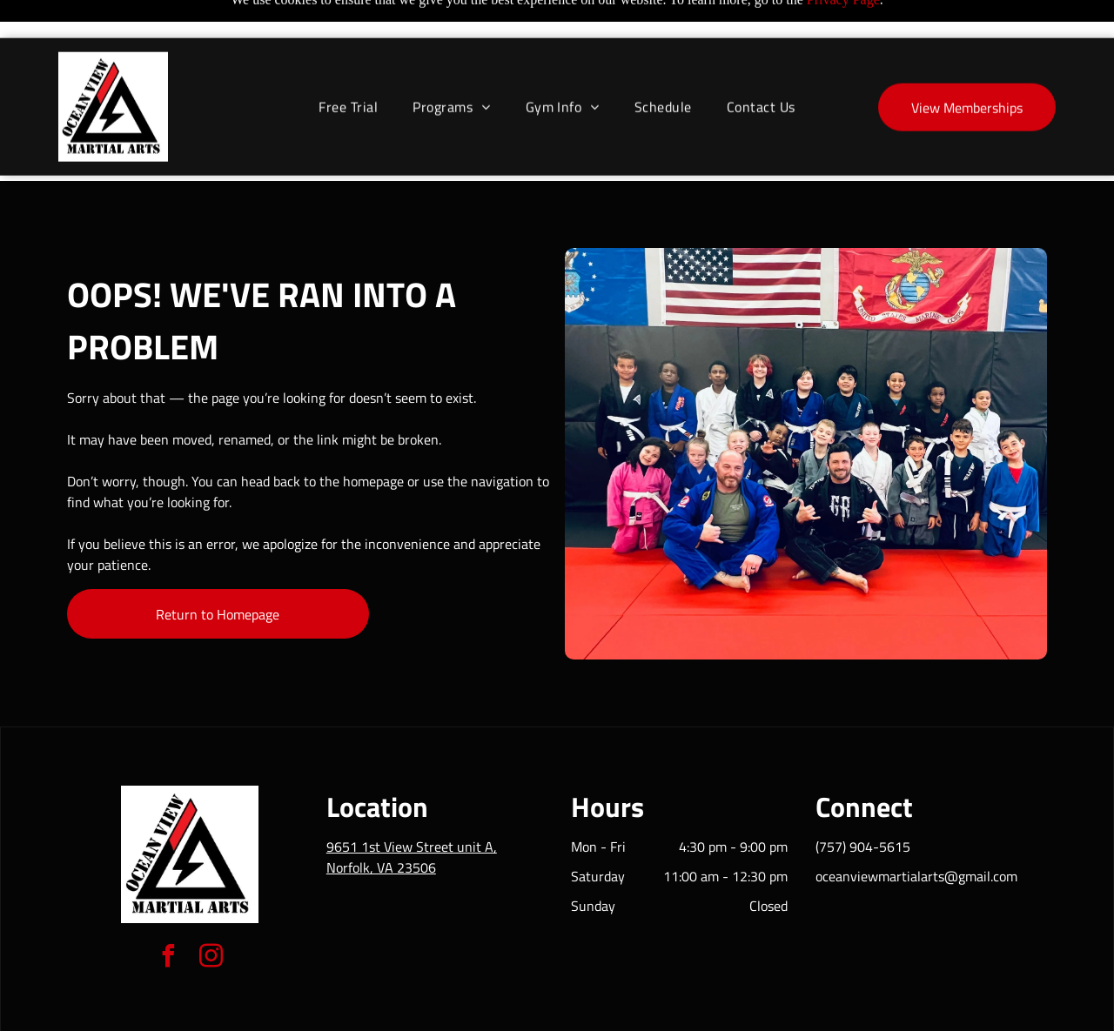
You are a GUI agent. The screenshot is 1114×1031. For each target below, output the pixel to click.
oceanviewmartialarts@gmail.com (916, 832)
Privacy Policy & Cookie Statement (448, 1012)
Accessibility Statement (592, 1012)
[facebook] (169, 915)
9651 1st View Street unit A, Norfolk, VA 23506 (411, 813)
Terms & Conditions (700, 1012)
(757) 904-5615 (862, 803)
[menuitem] (348, 69)
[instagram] (211, 915)
